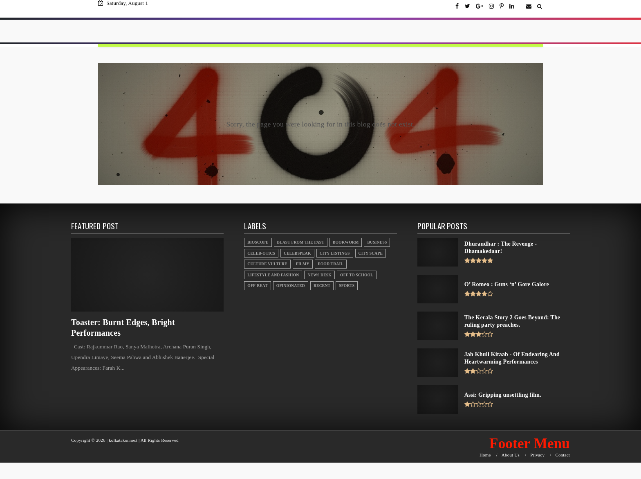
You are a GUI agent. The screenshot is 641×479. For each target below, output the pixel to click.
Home (485, 455)
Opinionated (290, 285)
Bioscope (257, 242)
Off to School (356, 275)
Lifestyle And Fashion (273, 275)
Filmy (302, 264)
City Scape (371, 253)
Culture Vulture (267, 264)
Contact (562, 455)
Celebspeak (297, 253)
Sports (346, 285)
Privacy (537, 455)
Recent (322, 285)
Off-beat (257, 285)
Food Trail (330, 264)
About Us (511, 455)
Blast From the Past (301, 242)
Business (377, 242)
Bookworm (346, 242)
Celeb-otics (261, 253)
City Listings (335, 253)
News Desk (319, 275)
